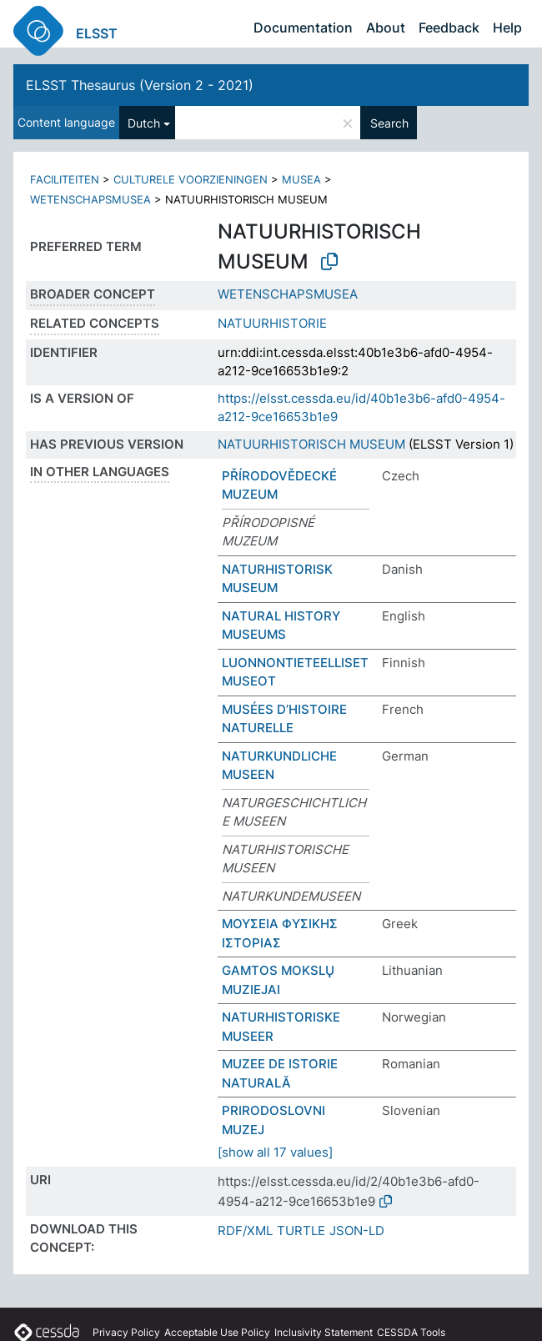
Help (507, 27)
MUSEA (301, 179)
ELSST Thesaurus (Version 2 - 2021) (139, 85)
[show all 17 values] (275, 1152)
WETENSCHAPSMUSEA (90, 199)
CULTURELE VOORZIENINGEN (190, 179)
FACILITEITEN (64, 179)
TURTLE (301, 1230)
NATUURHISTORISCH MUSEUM (311, 444)
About (385, 27)
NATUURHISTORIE (272, 323)
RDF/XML (245, 1230)
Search (389, 123)
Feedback (449, 27)
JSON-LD (356, 1230)
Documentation (303, 27)
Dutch (144, 123)
